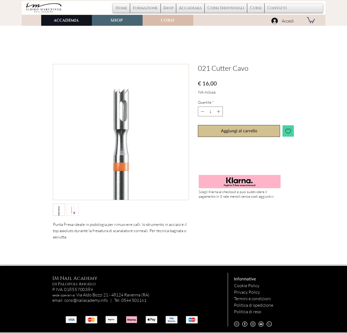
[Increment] (219, 111)
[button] (226, 8)
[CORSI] (168, 20)
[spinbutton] (210, 111)
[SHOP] (117, 20)
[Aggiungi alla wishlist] (288, 131)
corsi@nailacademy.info (86, 300)
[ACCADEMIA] (66, 20)
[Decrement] (202, 111)
